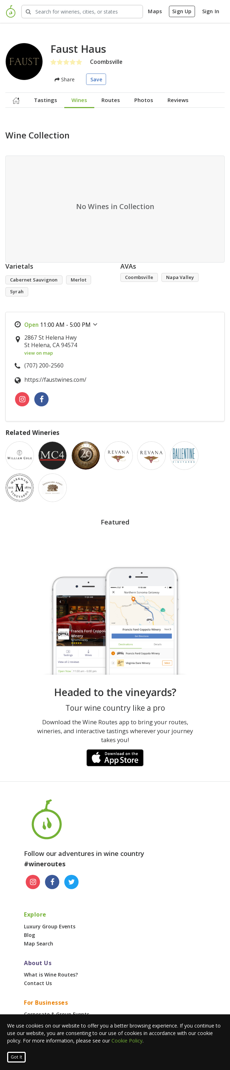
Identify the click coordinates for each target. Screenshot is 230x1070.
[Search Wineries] (82, 11)
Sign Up (181, 11)
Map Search (38, 943)
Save (96, 79)
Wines (79, 99)
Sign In (210, 11)
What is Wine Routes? (51, 974)
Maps (155, 11)
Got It (16, 1057)
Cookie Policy (126, 1040)
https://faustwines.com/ (55, 380)
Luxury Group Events (49, 926)
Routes (110, 99)
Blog (29, 935)
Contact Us (38, 983)
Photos (143, 99)
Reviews (178, 99)
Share (65, 79)
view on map (38, 353)
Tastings (45, 99)
